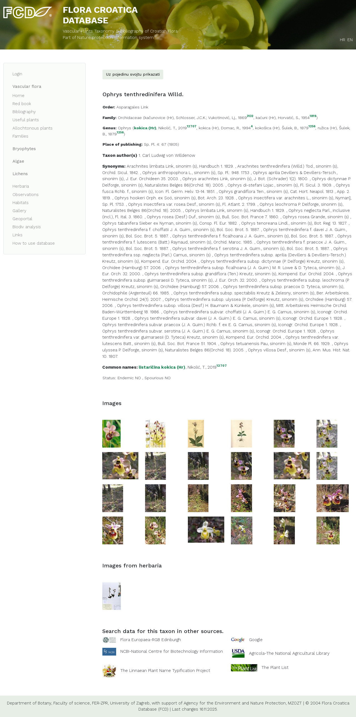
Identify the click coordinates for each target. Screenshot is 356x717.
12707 (191, 126)
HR (342, 39)
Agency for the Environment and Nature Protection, (235, 703)
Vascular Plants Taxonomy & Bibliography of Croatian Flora (120, 31)
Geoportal (22, 218)
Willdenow (185, 155)
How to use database (34, 243)
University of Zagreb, (130, 703)
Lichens (20, 173)
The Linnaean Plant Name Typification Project (165, 670)
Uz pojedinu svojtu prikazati (133, 74)
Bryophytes (24, 148)
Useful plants (26, 119)
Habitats (21, 202)
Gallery (19, 210)
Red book (22, 103)
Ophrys (124, 128)
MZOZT (295, 703)
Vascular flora (27, 86)
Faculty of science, (72, 703)
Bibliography (24, 111)
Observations (26, 194)
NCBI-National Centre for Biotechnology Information (171, 651)
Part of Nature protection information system (108, 37)
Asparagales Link (132, 107)
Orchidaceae (130, 117)
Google (256, 639)
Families (20, 136)
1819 (313, 116)
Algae (18, 161)
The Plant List (275, 667)
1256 (311, 126)
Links (18, 234)
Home (18, 95)
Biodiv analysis (27, 226)
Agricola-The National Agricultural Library (289, 653)
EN (350, 39)
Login (17, 73)
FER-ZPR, (100, 703)
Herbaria (21, 186)
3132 (250, 116)
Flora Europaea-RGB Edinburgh (150, 639)
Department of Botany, (29, 703)
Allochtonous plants (33, 128)
